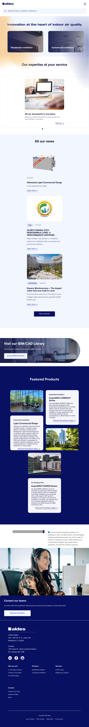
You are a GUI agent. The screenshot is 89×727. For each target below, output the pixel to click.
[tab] (42, 128)
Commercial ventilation (39, 673)
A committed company (15, 670)
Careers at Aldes (13, 694)
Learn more (32, 190)
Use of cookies (30, 719)
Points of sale (60, 670)
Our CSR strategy (13, 676)
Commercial (32, 283)
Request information (17, 613)
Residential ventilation (38, 670)
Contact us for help (14, 691)
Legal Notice (49, 719)
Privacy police (59, 719)
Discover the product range (29, 449)
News (10, 697)
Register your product (62, 673)
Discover (59, 123)
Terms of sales (40, 719)
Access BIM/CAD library (16, 356)
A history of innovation (15, 673)
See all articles (44, 314)
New (30, 225)
